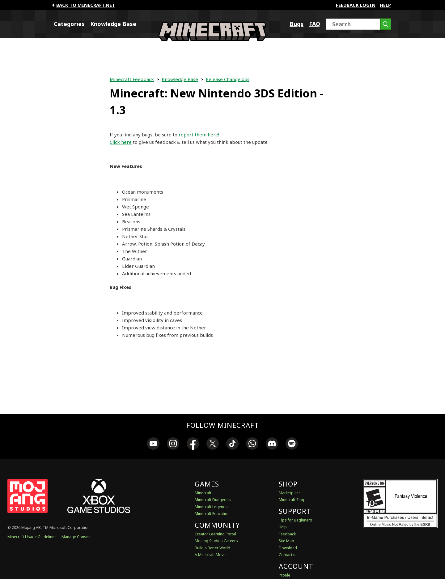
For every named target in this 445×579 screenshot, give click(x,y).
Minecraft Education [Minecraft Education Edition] (212, 513)
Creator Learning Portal (215, 534)
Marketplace (290, 492)
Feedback (287, 534)
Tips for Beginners (295, 520)
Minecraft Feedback (132, 79)
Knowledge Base (113, 24)
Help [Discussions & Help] (283, 527)
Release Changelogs (227, 79)
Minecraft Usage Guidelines (32, 537)
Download (288, 548)
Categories (69, 24)
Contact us (288, 554)
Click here (121, 142)
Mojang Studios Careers (216, 540)
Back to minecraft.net (83, 5)
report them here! (199, 134)
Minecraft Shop (292, 499)
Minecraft (203, 492)
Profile (284, 575)
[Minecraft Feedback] (212, 39)
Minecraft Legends (211, 506)
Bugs (296, 24)
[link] (153, 444)
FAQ (314, 24)
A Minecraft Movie (211, 554)
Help (385, 5)
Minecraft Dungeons (213, 499)
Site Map (286, 540)
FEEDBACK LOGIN (355, 5)
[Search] (358, 24)
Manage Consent (76, 537)
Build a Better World (212, 548)
